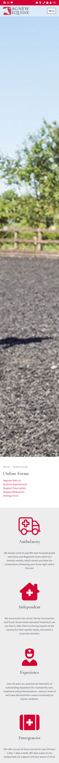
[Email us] (36, 3)
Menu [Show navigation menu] (51, 10)
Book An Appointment (15, 484)
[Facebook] (4, 3)
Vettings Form (10, 495)
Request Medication (13, 492)
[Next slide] (53, 228)
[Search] (54, 3)
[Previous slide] (5, 228)
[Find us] (40, 3)
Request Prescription (14, 488)
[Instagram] (8, 3)
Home (6, 466)
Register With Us (12, 480)
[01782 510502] (43, 3)
